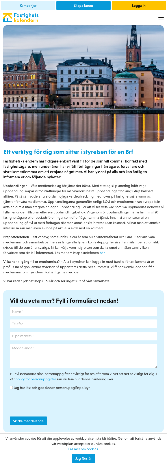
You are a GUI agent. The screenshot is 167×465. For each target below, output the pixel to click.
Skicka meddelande (28, 421)
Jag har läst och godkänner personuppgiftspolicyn (50, 388)
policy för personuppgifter (35, 379)
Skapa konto (83, 5)
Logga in (139, 5)
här (102, 253)
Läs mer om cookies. (83, 449)
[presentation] (43, 403)
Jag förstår (83, 458)
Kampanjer (28, 5)
